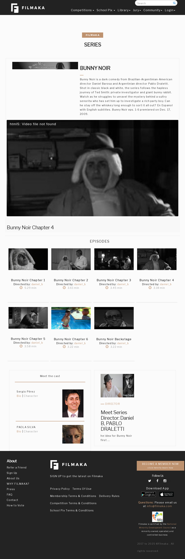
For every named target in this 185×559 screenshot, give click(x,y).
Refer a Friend (17, 467)
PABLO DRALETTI (112, 426)
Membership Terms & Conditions (73, 495)
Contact (12, 499)
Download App (157, 488)
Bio (19, 395)
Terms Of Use (82, 488)
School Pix (106, 14)
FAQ (9, 494)
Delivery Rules (109, 495)
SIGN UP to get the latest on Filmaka (76, 476)
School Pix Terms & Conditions (72, 510)
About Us (13, 478)
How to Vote (15, 505)
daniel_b (37, 284)
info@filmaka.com (159, 506)
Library (124, 14)
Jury (137, 14)
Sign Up (12, 472)
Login (170, 14)
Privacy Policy (60, 488)
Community (152, 14)
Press (11, 489)
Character (31, 395)
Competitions (82, 14)
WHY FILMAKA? (18, 483)
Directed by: (22, 284)
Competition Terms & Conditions (73, 503)
